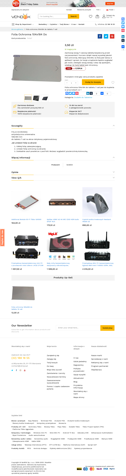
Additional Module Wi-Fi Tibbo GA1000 (26, 219)
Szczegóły (17, 125)
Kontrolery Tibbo (35, 427)
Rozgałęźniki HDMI (58, 439)
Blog (75, 382)
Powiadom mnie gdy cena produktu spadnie (84, 77)
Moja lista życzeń (54, 370)
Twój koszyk (52, 363)
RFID (29, 448)
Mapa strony (78, 397)
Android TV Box (69, 433)
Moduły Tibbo (49, 427)
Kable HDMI (36, 441)
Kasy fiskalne (33, 421)
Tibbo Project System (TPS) (93, 427)
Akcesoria (62, 423)
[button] (15, 68)
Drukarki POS (60, 421)
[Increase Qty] (76, 83)
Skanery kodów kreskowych (23, 423)
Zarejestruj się (53, 355)
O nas (75, 358)
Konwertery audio (41, 439)
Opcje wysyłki (79, 375)
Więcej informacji (20, 157)
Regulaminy (78, 365)
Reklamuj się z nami (99, 363)
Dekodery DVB (82, 433)
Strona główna (17, 29)
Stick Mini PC (55, 433)
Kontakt (69, 10)
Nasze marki (96, 355)
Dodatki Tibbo (74, 427)
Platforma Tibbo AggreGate (23, 429)
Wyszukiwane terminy (56, 377)
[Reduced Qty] (67, 83)
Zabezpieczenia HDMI (21, 441)
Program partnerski (99, 366)
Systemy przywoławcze (83, 448)
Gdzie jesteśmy (80, 361)
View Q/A (16, 177)
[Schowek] (90, 16)
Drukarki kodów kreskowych (78, 421)
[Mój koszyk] (97, 16)
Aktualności (78, 378)
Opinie (14, 172)
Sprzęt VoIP (92, 445)
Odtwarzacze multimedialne (102, 433)
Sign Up (109, 17)
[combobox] (53, 16)
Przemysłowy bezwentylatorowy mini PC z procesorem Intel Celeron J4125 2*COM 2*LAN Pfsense (27, 265)
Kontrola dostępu (40, 448)
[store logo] (20, 16)
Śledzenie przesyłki (84, 10)
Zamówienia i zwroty (56, 373)
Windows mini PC (40, 433)
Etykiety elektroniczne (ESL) (60, 448)
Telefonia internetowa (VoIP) (74, 445)
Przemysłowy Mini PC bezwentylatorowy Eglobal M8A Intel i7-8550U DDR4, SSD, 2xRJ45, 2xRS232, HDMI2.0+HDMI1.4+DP (97, 265)
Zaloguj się (110, 15)
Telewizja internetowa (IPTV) (35, 445)
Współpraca (96, 370)
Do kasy (50, 366)
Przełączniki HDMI (74, 439)
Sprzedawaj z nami (99, 359)
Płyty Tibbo (62, 427)
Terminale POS (46, 421)
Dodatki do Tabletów (83, 97)
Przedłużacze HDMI (91, 439)
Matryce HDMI (107, 439)
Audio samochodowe (37, 435)
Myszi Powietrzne (19, 435)
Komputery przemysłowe (46, 423)
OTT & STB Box (54, 445)
